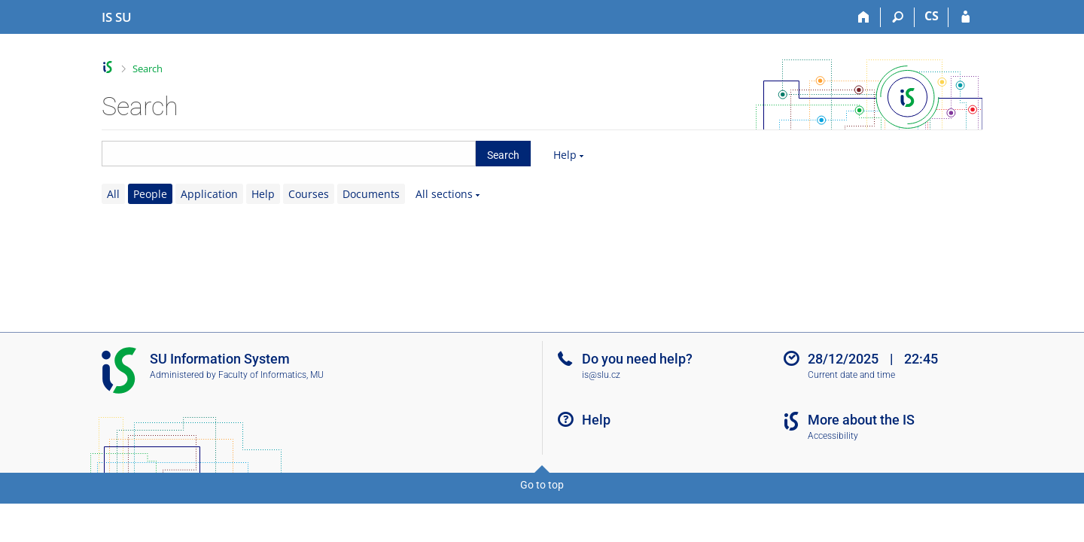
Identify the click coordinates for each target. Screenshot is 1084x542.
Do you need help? (637, 359)
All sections (444, 194)
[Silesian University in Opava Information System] (117, 17)
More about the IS (861, 420)
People (150, 194)
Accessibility (833, 436)
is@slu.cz (601, 375)
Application (209, 194)
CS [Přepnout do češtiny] (931, 16)
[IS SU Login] (965, 17)
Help (565, 155)
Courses (308, 194)
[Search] (898, 17)
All (113, 194)
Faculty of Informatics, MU (271, 375)
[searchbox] (289, 153)
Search (147, 68)
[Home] (864, 17)
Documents (371, 194)
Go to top (542, 485)
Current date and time (851, 375)
